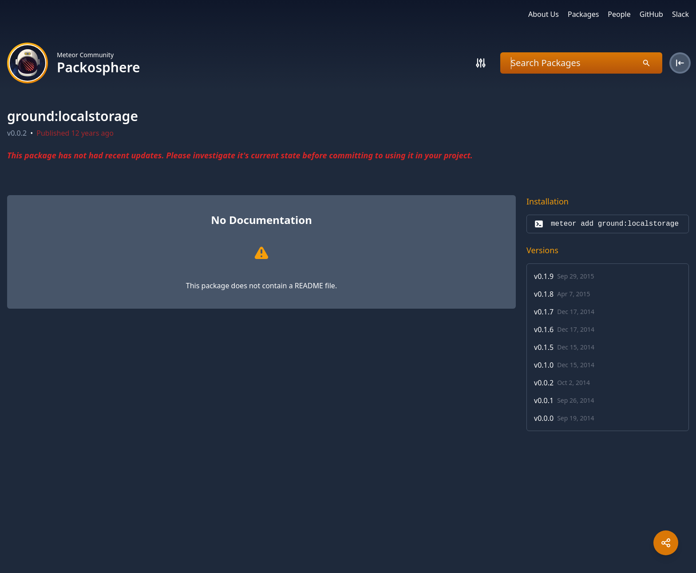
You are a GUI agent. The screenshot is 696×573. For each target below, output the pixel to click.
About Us (543, 14)
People (619, 14)
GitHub (651, 14)
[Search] (480, 63)
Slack (680, 14)
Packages (583, 14)
